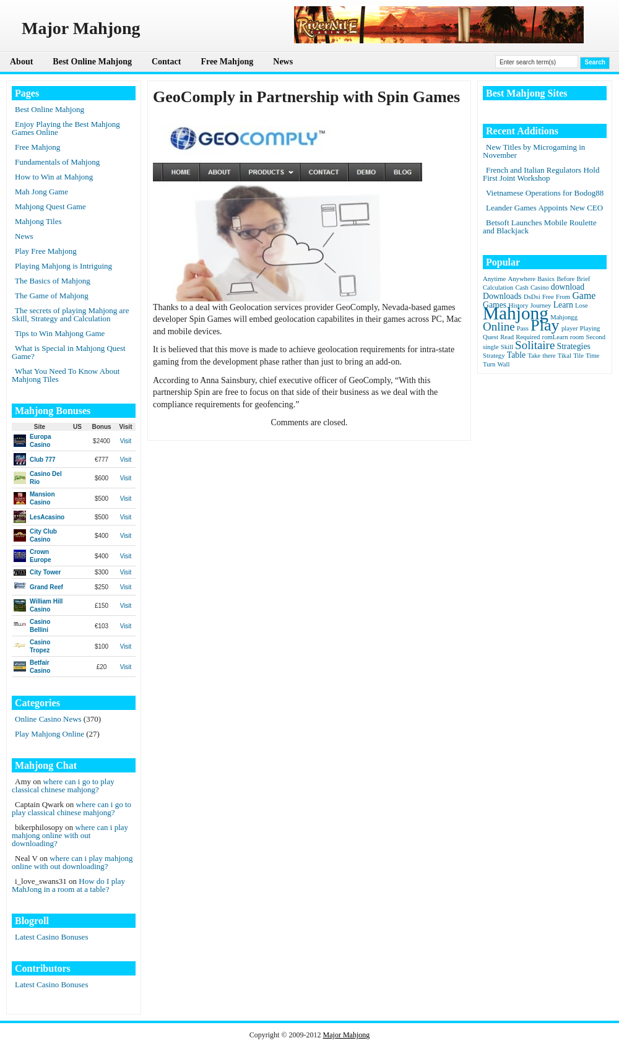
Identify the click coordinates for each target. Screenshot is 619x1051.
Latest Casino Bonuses (51, 936)
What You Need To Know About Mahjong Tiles (65, 375)
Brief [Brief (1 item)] (584, 278)
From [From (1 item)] (563, 296)
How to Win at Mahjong (54, 176)
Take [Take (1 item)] (533, 355)
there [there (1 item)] (548, 355)
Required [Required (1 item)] (528, 337)
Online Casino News (48, 719)
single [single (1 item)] (490, 347)
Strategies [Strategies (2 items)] (574, 346)
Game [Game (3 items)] (583, 295)
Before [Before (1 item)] (565, 278)
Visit (126, 441)
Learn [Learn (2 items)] (563, 304)
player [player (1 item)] (569, 328)
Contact (166, 61)
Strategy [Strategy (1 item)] (494, 355)
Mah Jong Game (41, 191)
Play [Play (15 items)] (545, 325)
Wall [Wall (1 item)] (504, 364)
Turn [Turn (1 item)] (489, 364)
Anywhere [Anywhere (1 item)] (521, 278)
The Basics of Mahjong (52, 280)
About (21, 61)
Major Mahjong (346, 1035)
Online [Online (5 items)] (499, 326)
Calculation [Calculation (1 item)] (498, 287)
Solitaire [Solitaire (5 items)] (535, 345)
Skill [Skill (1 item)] (507, 347)
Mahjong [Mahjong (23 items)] (515, 313)
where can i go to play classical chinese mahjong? (63, 785)
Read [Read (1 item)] (507, 337)
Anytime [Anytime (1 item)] (494, 278)
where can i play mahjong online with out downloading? (70, 835)
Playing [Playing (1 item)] (590, 328)
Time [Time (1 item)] (592, 355)
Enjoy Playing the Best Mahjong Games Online (66, 128)
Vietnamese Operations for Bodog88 (545, 192)
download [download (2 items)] (567, 287)
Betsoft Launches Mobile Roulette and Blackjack (540, 226)
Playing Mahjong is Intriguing (63, 265)
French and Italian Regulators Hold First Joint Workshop (541, 174)
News (283, 61)
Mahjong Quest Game (50, 206)
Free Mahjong (227, 61)
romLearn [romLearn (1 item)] (555, 337)
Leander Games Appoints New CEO (544, 207)
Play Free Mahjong (46, 251)
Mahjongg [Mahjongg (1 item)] (564, 317)
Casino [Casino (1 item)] (539, 287)
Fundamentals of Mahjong (57, 162)
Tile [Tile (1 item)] (578, 355)
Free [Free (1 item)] (548, 296)
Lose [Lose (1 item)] (581, 305)
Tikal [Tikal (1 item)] (564, 355)
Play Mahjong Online (49, 733)
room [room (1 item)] (577, 337)
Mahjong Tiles (38, 221)
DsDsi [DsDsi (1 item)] (532, 296)
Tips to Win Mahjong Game (60, 333)
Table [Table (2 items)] (516, 355)
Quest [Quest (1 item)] (490, 337)
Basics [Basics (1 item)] (546, 278)
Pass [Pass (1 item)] (523, 328)
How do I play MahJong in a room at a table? (68, 885)
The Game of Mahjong (52, 295)
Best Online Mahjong (92, 61)
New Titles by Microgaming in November (534, 151)
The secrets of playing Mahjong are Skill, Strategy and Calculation (70, 314)
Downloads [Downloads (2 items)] (502, 296)
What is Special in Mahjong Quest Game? (69, 352)
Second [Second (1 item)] (595, 337)
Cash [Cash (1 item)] (521, 287)
